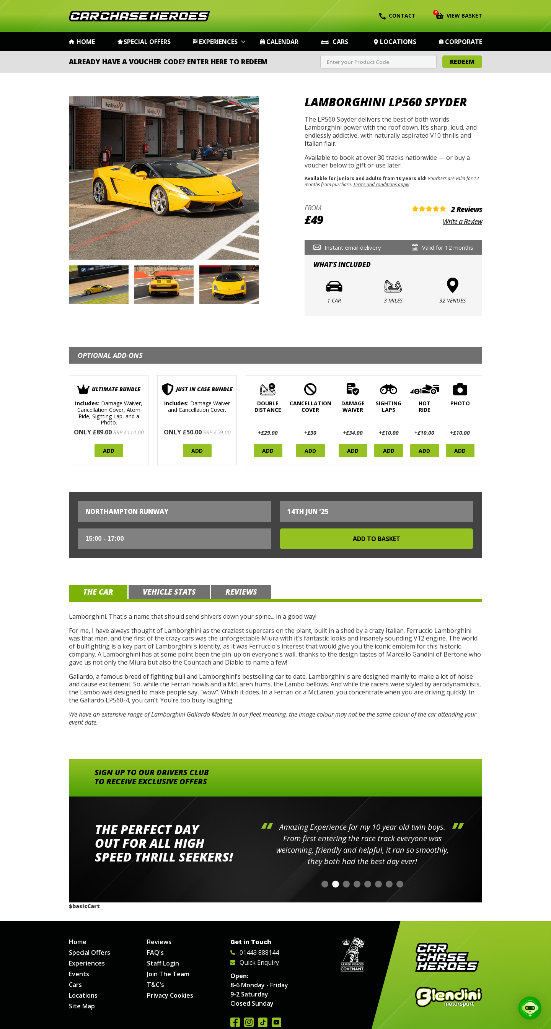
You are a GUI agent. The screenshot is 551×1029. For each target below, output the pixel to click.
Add (108, 450)
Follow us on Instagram (249, 1022)
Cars (340, 41)
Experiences (218, 41)
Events (79, 974)
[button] (324, 884)
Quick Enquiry (254, 962)
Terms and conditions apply (381, 184)
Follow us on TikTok (262, 1022)
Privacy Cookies (170, 995)
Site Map (82, 1006)
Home (86, 41)
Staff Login (163, 963)
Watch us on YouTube (276, 1022)
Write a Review (462, 221)
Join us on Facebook (235, 1022)
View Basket (459, 15)
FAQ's (155, 952)
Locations (398, 41)
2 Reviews (466, 209)
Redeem (462, 61)
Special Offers (147, 41)
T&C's (155, 984)
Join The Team (168, 974)
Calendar (282, 41)
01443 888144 (254, 952)
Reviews (159, 942)
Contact (397, 16)
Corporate (463, 41)
